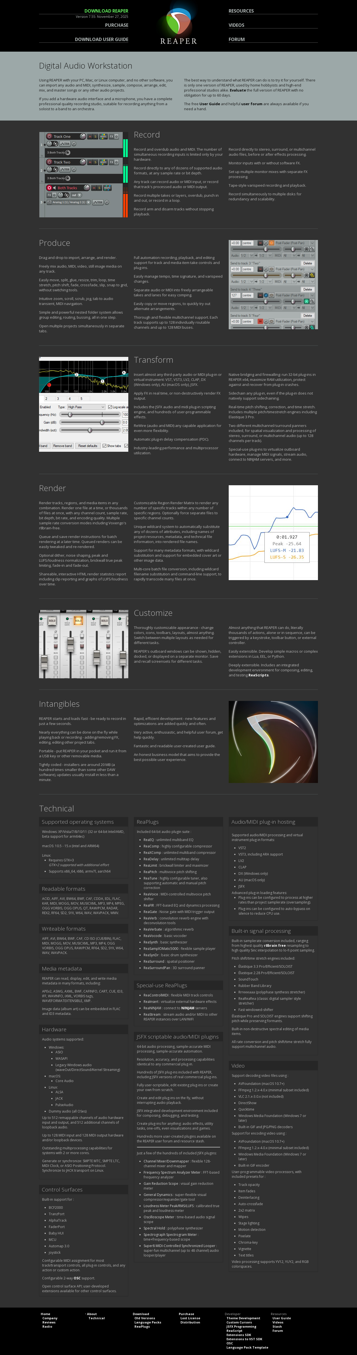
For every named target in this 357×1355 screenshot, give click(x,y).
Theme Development (243, 1318)
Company (49, 1318)
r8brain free (275, 945)
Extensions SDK (238, 1335)
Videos (277, 1322)
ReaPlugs (142, 1326)
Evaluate (238, 90)
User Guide (209, 103)
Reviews (49, 1322)
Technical (96, 1318)
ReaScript (234, 1330)
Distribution (190, 1322)
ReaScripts (259, 674)
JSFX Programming (241, 1326)
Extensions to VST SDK (244, 1339)
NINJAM (187, 1008)
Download (141, 1314)
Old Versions (144, 1318)
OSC (77, 1278)
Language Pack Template (247, 1347)
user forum (251, 103)
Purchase (186, 1314)
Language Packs (147, 1322)
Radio (47, 1326)
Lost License (190, 1318)
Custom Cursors (239, 1322)
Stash (277, 1326)
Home (45, 1314)
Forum (277, 1330)
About (92, 1314)
